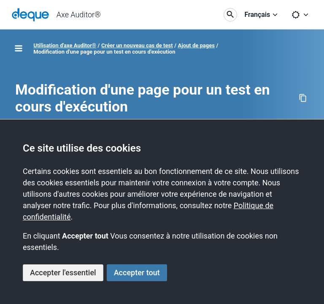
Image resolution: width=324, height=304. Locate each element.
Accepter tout (137, 272)
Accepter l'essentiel (63, 272)
